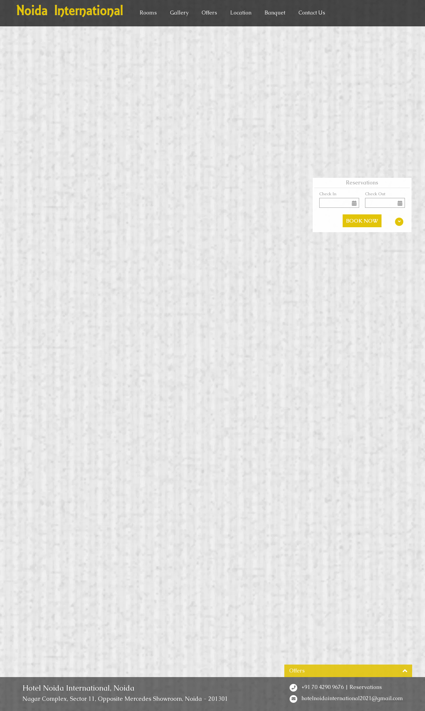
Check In (327, 194)
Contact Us (311, 12)
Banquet (275, 12)
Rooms (148, 12)
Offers (209, 12)
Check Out (375, 194)
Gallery (179, 12)
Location (240, 12)
